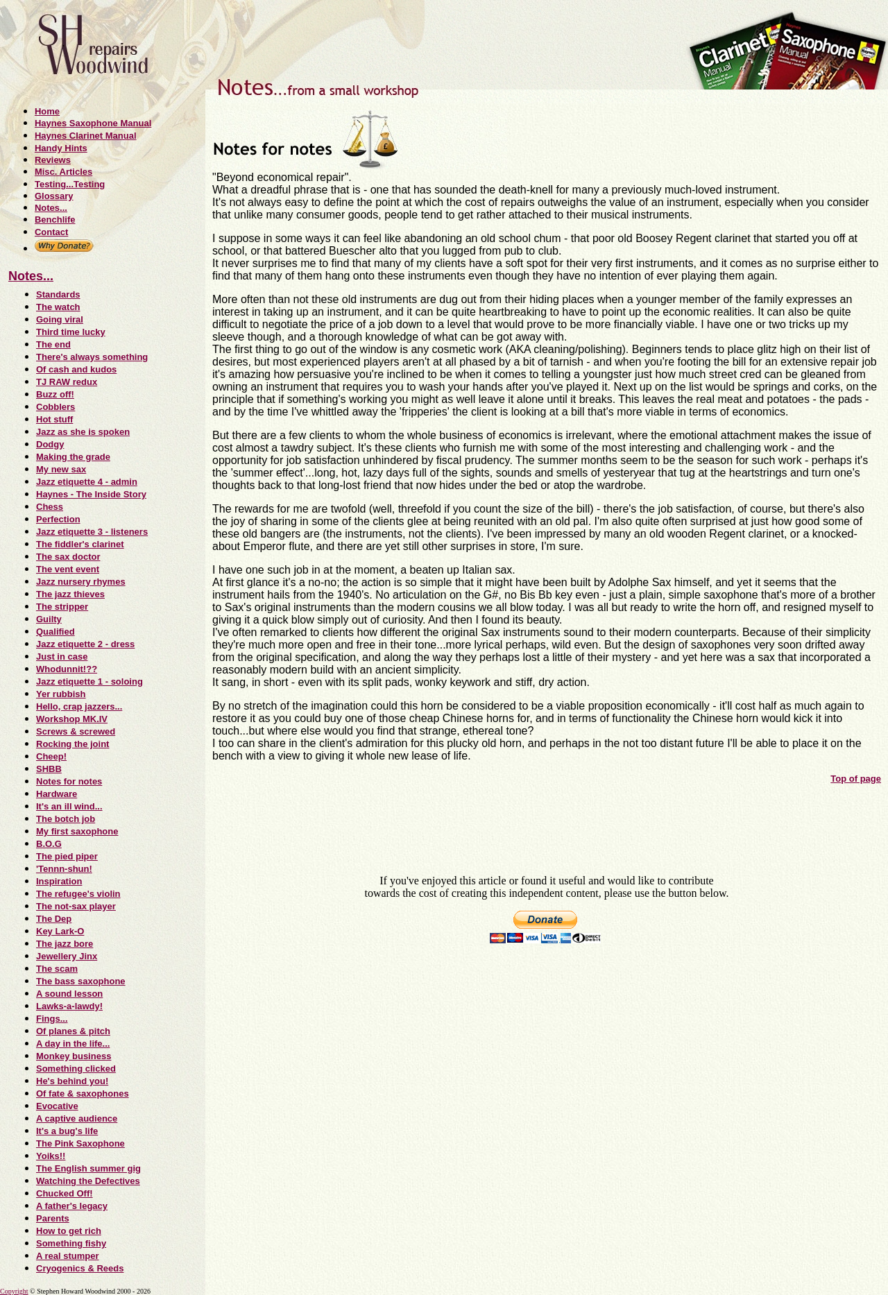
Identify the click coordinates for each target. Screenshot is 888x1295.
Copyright (14, 1291)
